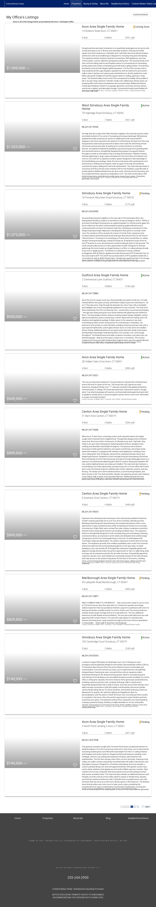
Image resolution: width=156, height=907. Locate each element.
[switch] (75, 147)
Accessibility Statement (78, 840)
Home (66, 4)
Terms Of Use (36, 840)
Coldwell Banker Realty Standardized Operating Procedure (78, 889)
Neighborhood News (120, 4)
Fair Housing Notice (106, 840)
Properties (76, 4)
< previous (125, 807)
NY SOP (123, 840)
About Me (104, 4)
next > (147, 807)
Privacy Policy (54, 840)
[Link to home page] (3, 4)
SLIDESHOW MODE (140, 15)
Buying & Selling (90, 4)
